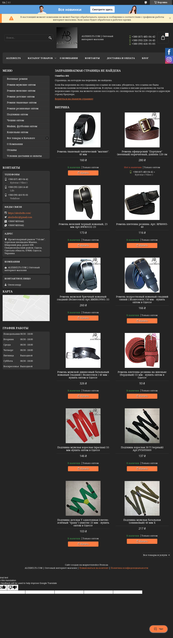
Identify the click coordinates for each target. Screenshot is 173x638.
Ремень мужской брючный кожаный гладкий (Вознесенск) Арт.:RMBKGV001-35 (83, 298)
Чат (158, 629)
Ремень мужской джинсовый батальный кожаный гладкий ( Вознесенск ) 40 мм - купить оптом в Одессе (83, 375)
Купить (84, 172)
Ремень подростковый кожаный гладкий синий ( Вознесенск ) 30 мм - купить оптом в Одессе (142, 299)
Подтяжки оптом (17, 114)
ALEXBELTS (13, 58)
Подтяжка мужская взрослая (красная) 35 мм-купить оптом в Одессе (83, 449)
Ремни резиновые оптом (23, 108)
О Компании (69, 58)
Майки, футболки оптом (22, 126)
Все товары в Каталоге (21, 138)
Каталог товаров (40, 58)
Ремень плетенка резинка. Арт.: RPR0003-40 (142, 225)
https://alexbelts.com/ (19, 213)
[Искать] (50, 38)
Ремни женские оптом (21, 90)
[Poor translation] (12, 587)
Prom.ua (103, 564)
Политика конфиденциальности (129, 567)
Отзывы (12, 150)
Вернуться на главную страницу (74, 98)
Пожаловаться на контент (94, 567)
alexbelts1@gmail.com (20, 217)
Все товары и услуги (155, 555)
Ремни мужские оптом (21, 84)
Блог (145, 58)
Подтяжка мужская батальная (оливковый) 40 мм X (142, 521)
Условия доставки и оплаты (24, 155)
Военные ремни (17, 78)
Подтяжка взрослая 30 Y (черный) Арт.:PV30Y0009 (142, 449)
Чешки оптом (15, 120)
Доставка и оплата (121, 58)
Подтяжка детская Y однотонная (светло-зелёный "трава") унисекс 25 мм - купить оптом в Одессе (83, 523)
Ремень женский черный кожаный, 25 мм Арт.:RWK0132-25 (83, 225)
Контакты (92, 58)
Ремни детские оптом (21, 96)
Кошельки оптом (17, 132)
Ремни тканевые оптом (22, 102)
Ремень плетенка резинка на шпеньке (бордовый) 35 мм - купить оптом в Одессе (142, 375)
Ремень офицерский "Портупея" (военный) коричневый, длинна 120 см (142, 153)
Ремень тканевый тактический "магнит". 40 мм (83, 153)
